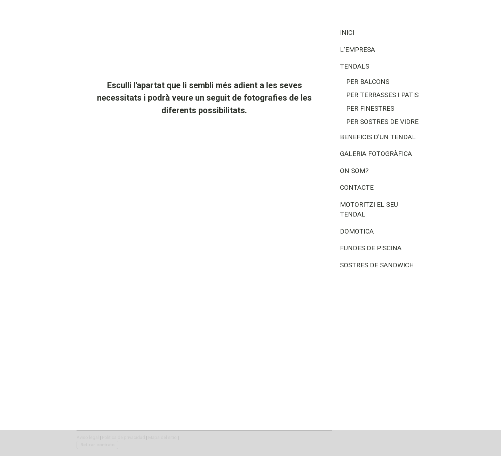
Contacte (357, 187)
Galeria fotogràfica (376, 154)
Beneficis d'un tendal (378, 137)
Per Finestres (370, 108)
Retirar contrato (97, 444)
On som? (354, 171)
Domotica (357, 231)
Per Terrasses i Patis (382, 95)
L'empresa (357, 50)
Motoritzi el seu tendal (369, 210)
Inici (347, 33)
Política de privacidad (123, 437)
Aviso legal (88, 437)
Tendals (354, 66)
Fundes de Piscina (370, 248)
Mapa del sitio (162, 437)
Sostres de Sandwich (377, 265)
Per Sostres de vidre (382, 122)
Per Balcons (367, 82)
